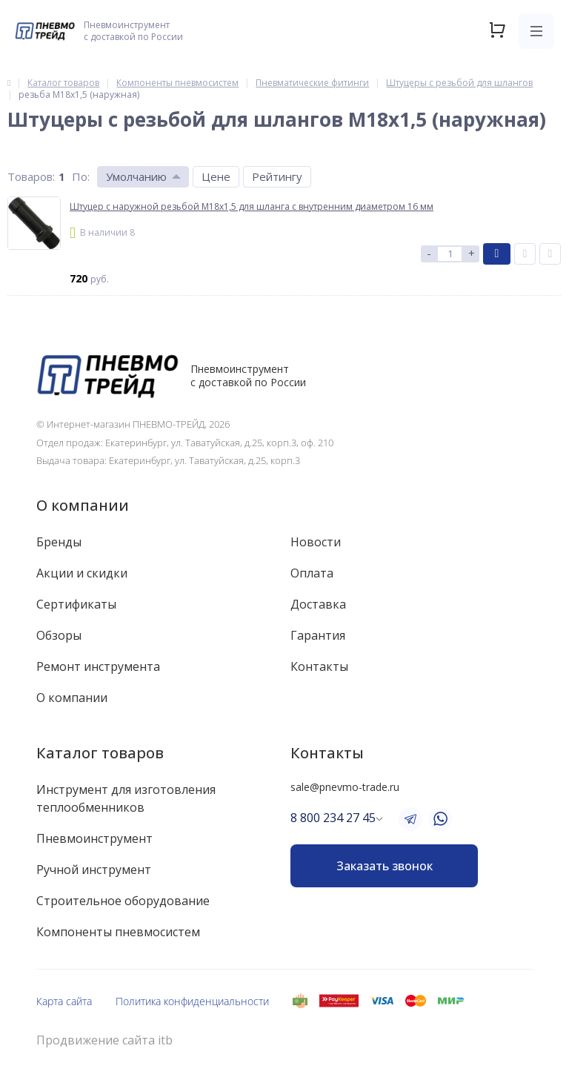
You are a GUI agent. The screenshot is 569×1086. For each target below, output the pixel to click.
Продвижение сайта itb (104, 1040)
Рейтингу (277, 176)
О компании (82, 505)
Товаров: (31, 176)
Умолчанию (136, 176)
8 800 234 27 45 (333, 817)
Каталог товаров (100, 753)
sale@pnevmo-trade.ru (344, 787)
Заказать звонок (384, 866)
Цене (216, 176)
